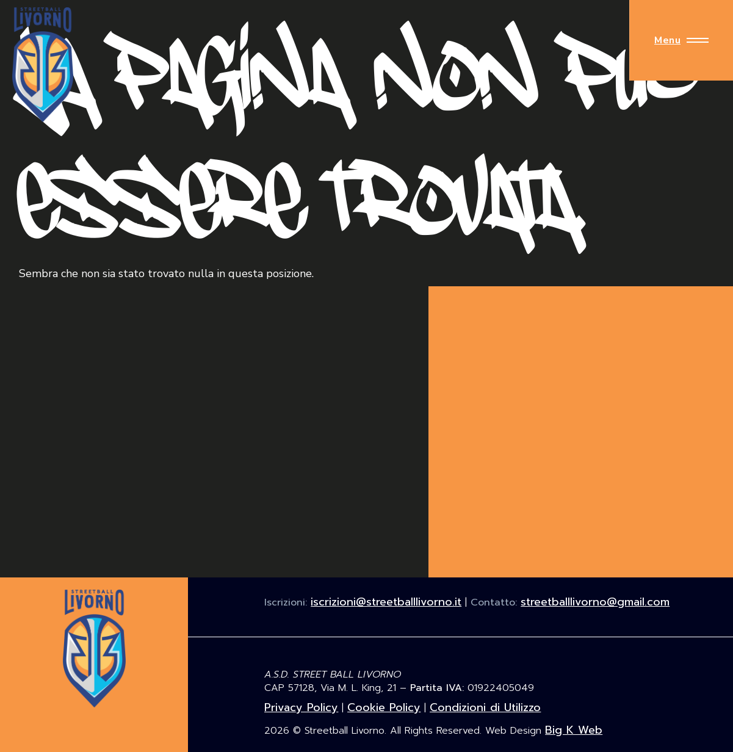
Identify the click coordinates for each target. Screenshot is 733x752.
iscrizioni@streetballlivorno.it (386, 601)
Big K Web (573, 730)
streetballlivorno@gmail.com (595, 601)
